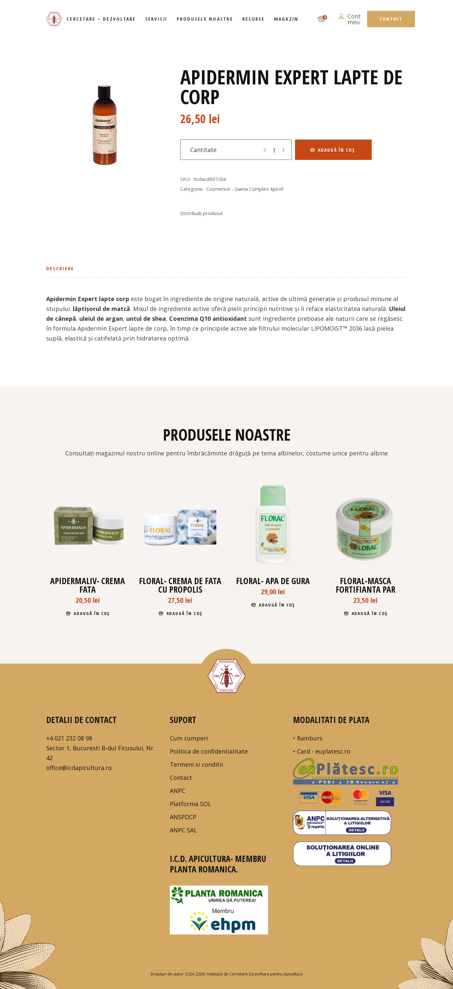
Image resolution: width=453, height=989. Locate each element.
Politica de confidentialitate (209, 751)
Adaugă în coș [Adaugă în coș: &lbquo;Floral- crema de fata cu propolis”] (184, 613)
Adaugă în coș (336, 150)
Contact (181, 777)
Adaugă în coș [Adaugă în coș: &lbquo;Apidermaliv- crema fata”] (91, 613)
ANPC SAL (183, 830)
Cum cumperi (189, 738)
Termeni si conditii (196, 764)
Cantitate (203, 150)
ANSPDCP (183, 817)
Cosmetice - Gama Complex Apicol (244, 189)
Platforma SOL (190, 804)
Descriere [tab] (60, 268)
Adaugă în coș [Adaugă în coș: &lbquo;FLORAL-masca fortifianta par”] (369, 613)
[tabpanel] (103, 127)
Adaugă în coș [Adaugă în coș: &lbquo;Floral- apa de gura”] (277, 605)
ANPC (177, 791)
